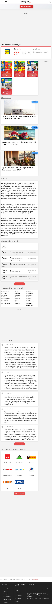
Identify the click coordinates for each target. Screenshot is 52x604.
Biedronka (18, 593)
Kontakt (30, 589)
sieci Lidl (9, 241)
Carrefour (18, 598)
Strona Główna (7, 589)
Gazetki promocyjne (6, 593)
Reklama (37, 589)
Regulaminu (29, 594)
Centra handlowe (7, 599)
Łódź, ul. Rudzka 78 (16, 271)
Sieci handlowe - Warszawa (16, 579)
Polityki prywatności (39, 594)
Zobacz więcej (19, 284)
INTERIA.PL (35, 598)
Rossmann (19, 595)
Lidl (27, 579)
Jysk (17, 601)
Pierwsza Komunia (26, 6)
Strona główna (3, 579)
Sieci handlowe (7, 596)
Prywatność (45, 589)
